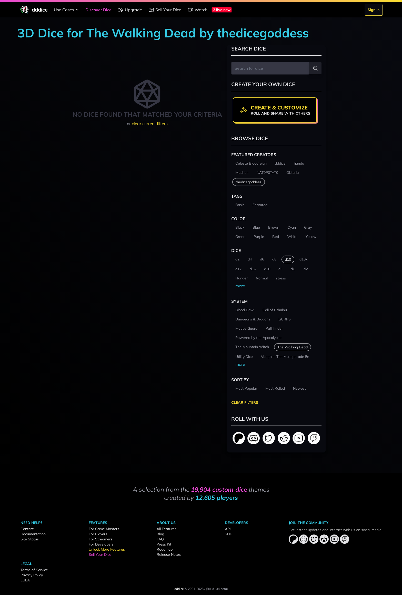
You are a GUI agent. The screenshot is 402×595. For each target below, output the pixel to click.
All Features (166, 529)
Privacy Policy (32, 575)
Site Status (30, 539)
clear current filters (150, 123)
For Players (98, 534)
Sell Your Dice (164, 10)
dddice (179, 589)
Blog (160, 534)
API (228, 529)
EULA (25, 580)
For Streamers (100, 539)
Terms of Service (34, 570)
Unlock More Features (107, 549)
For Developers (101, 544)
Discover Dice (98, 9)
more (240, 285)
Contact (27, 529)
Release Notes (169, 554)
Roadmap (165, 549)
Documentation (33, 534)
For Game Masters (104, 529)
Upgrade (130, 10)
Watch (197, 10)
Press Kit (164, 544)
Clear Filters (244, 402)
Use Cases (67, 10)
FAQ (160, 539)
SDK (228, 534)
